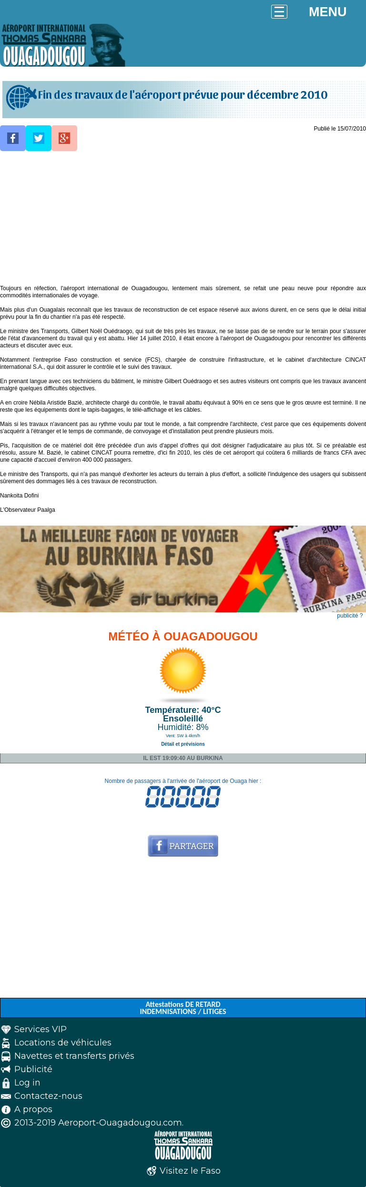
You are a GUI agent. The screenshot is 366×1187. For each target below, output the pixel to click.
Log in (27, 1082)
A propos (33, 1109)
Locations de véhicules (63, 1042)
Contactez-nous (48, 1096)
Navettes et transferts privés (74, 1056)
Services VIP (40, 1029)
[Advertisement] (183, 218)
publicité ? (350, 615)
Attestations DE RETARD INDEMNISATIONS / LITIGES (183, 1008)
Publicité (33, 1069)
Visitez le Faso (190, 1171)
